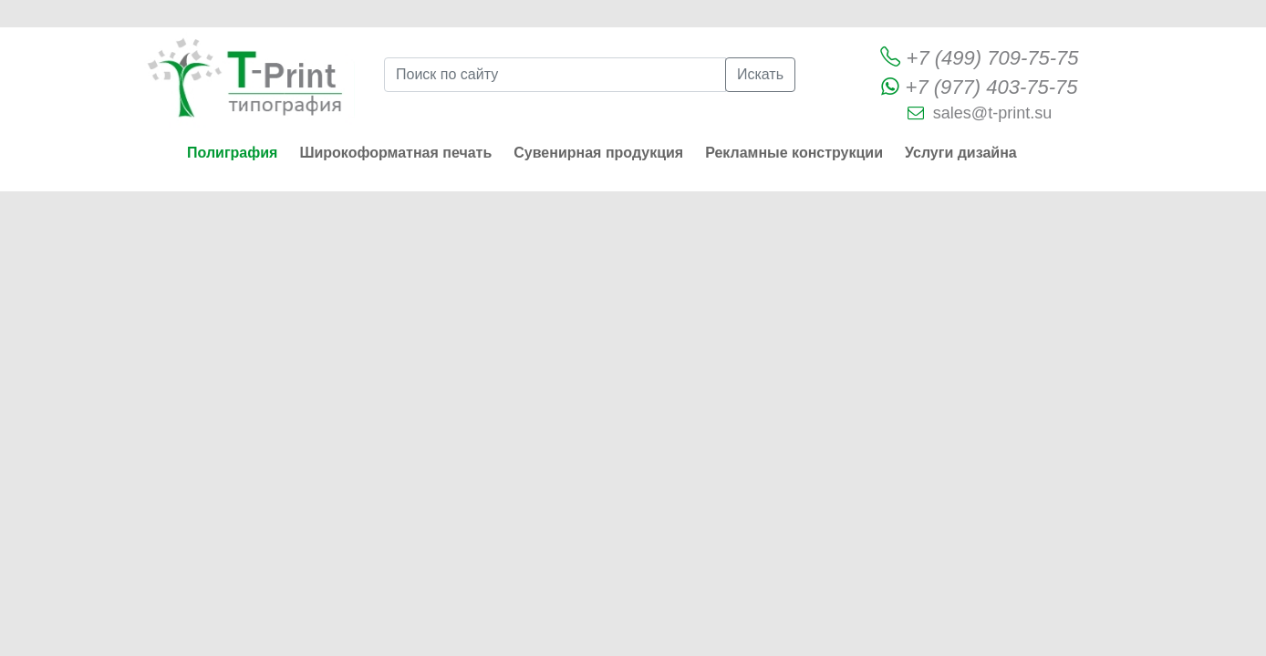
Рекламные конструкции (794, 152)
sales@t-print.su (992, 113)
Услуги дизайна (961, 152)
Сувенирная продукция (598, 152)
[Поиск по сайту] (555, 74)
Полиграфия (232, 152)
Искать (760, 74)
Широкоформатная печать (395, 152)
